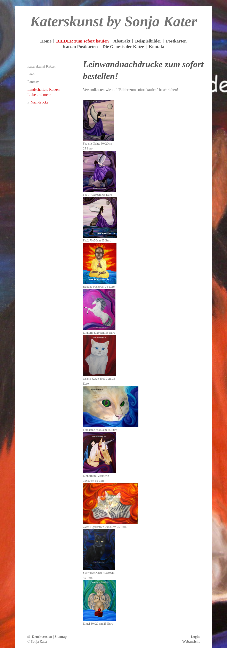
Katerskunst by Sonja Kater (113, 21)
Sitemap (61, 637)
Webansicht (191, 641)
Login (195, 637)
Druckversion (40, 637)
